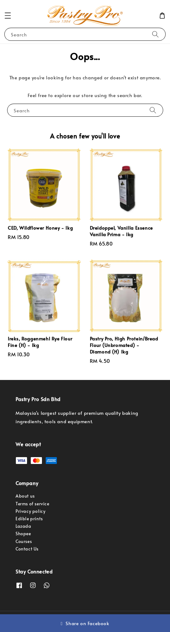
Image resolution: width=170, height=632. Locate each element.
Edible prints (29, 519)
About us (25, 496)
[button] (8, 15)
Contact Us (27, 549)
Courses (24, 541)
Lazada (23, 526)
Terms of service (32, 504)
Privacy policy (30, 511)
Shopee (23, 533)
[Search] (155, 34)
